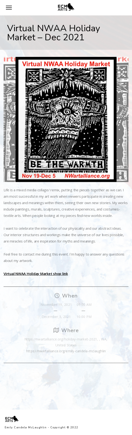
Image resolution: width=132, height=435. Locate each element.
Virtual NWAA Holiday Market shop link (36, 273)
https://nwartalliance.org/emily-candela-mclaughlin (66, 352)
